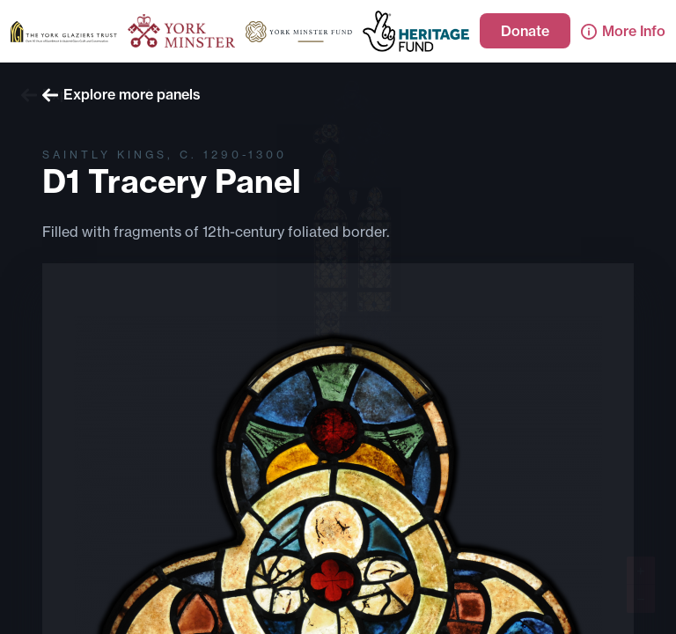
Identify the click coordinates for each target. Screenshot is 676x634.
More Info (623, 31)
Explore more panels (121, 94)
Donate (525, 31)
